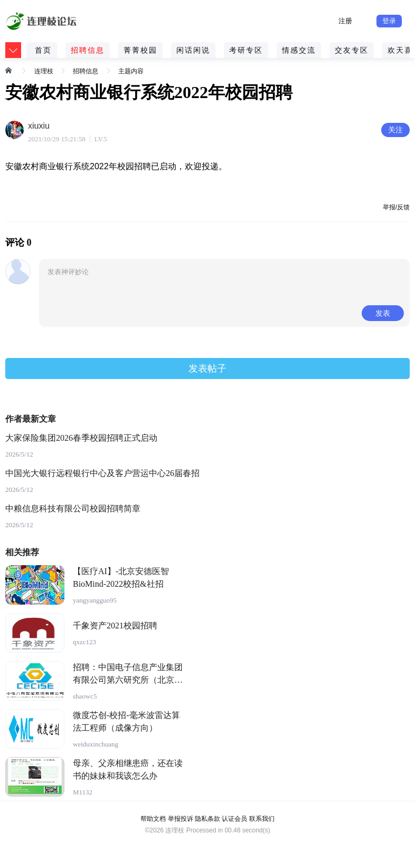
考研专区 (246, 50)
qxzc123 (84, 642)
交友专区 (352, 50)
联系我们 (262, 818)
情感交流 (299, 50)
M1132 (82, 792)
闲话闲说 (193, 50)
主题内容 (131, 71)
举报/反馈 (396, 207)
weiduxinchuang (95, 744)
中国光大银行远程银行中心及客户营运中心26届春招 (102, 473)
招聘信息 (88, 50)
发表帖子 (207, 368)
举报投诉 (180, 818)
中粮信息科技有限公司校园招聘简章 (72, 508)
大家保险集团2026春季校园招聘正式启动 (81, 437)
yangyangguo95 (95, 600)
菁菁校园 (140, 50)
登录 (389, 21)
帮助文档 (153, 818)
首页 (43, 50)
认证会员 (234, 818)
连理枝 (43, 71)
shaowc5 (85, 696)
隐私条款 (207, 818)
